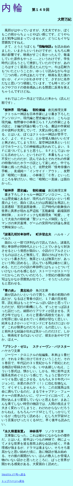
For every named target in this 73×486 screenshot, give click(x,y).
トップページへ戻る (13, 481)
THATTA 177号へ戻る (14, 474)
